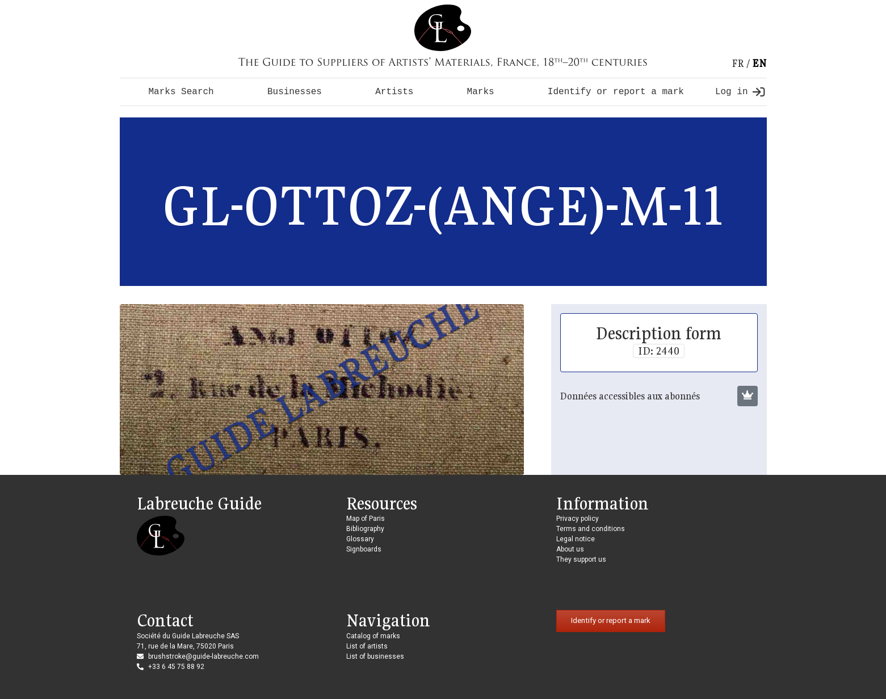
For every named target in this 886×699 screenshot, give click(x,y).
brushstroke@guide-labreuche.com (203, 656)
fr (738, 63)
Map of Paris (365, 519)
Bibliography (365, 529)
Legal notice (575, 539)
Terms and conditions (590, 529)
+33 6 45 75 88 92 (176, 667)
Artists (394, 92)
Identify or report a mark (616, 92)
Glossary (360, 539)
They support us (581, 559)
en (759, 63)
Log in (740, 92)
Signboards (363, 549)
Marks (480, 92)
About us (570, 549)
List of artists (367, 646)
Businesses (294, 92)
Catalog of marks (373, 636)
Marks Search (181, 92)
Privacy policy (577, 519)
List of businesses (375, 656)
